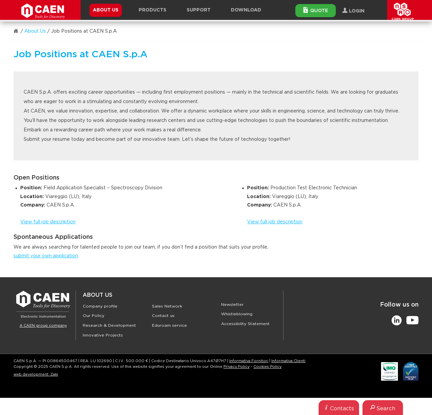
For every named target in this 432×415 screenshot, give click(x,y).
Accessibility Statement (245, 324)
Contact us (163, 316)
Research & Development (109, 325)
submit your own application (46, 256)
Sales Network (167, 306)
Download (246, 10)
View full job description (48, 222)
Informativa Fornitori (248, 361)
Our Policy (93, 316)
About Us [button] (105, 10)
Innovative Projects (103, 335)
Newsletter (232, 304)
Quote (315, 10)
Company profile (100, 306)
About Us (35, 31)
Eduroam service (169, 325)
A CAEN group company (43, 325)
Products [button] (152, 10)
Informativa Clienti (288, 361)
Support (199, 10)
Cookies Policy (267, 367)
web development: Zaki (36, 374)
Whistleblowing (236, 314)
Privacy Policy (236, 367)
